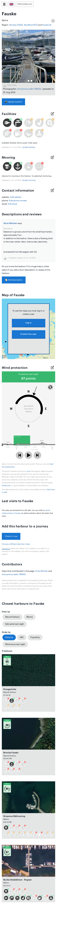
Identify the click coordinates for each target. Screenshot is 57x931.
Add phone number (18, 201)
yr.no (29, 471)
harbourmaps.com (24, 4)
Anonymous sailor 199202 (29, 89)
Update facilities (28, 147)
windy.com (6, 485)
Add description (13, 280)
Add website (15, 197)
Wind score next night (15, 644)
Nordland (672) (31, 25)
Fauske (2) (46, 25)
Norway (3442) (16, 25)
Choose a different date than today (16, 544)
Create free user (28, 334)
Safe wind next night (14, 624)
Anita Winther (10, 223)
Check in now (11, 536)
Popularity (35, 637)
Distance (9, 637)
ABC (22, 637)
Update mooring (28, 180)
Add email (12, 204)
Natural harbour (12, 617)
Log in (29, 323)
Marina (29, 617)
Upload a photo (13, 102)
